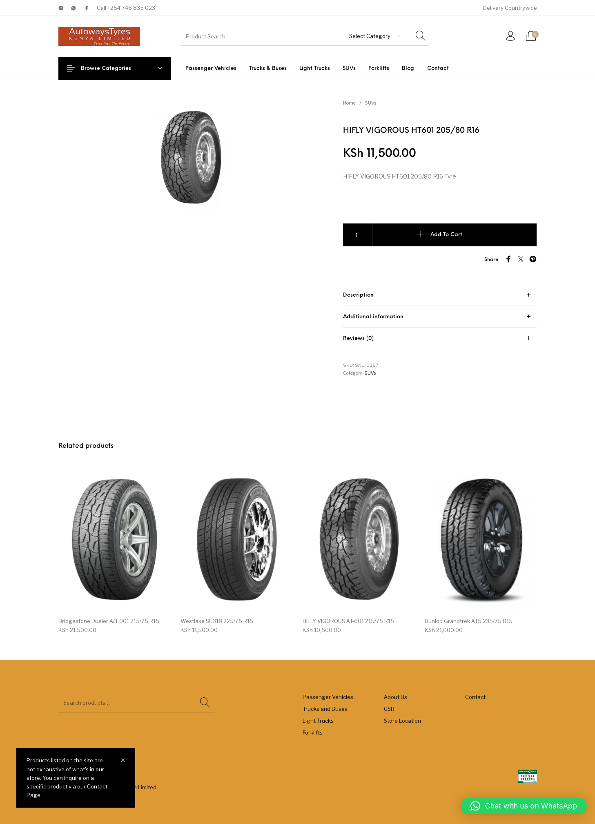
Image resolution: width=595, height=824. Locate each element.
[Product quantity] (357, 234)
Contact (475, 697)
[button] (524, 806)
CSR (389, 709)
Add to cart (446, 234)
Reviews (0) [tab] (358, 338)
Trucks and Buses (325, 709)
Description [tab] (358, 295)
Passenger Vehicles (328, 697)
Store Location (402, 720)
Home (349, 103)
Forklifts (313, 732)
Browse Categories (112, 68)
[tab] (440, 295)
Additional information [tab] (373, 316)
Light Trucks (318, 720)
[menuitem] (211, 68)
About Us (395, 697)
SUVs (370, 103)
